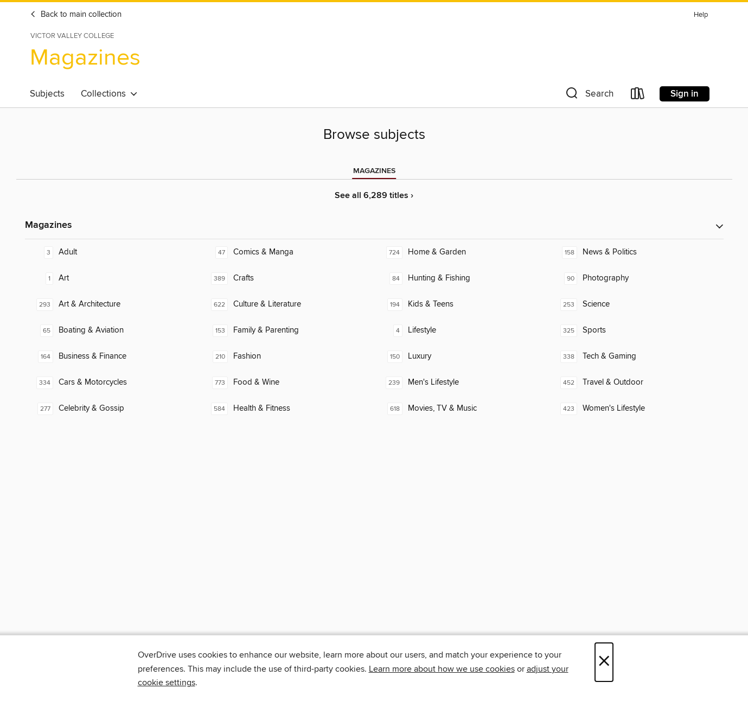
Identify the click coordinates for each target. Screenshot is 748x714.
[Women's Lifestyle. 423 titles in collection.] (636, 409)
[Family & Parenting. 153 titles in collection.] (287, 330)
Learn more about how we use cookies (442, 669)
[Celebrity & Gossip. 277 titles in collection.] (112, 409)
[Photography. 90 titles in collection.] (636, 278)
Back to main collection (76, 15)
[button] (588, 95)
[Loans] (638, 95)
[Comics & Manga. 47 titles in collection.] (287, 252)
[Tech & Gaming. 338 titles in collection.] (636, 356)
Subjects (47, 94)
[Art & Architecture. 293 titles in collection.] (112, 304)
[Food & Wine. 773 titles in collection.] (287, 382)
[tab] (374, 171)
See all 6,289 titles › (374, 195)
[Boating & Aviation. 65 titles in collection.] (112, 330)
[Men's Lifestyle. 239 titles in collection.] (461, 382)
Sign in (684, 94)
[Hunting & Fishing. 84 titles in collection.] (461, 278)
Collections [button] (109, 94)
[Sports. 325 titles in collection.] (636, 330)
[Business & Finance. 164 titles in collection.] (112, 356)
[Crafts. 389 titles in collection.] (287, 278)
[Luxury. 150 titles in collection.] (461, 356)
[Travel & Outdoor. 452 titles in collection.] (636, 382)
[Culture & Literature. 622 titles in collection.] (287, 304)
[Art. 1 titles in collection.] (112, 278)
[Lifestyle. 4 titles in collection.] (461, 330)
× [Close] (604, 662)
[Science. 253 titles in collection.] (636, 304)
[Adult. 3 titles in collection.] (112, 252)
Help (701, 15)
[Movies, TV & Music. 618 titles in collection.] (461, 409)
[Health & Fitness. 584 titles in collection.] (287, 409)
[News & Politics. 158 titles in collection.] (636, 252)
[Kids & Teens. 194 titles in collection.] (461, 304)
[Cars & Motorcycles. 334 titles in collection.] (112, 382)
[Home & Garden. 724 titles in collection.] (461, 252)
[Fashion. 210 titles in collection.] (287, 356)
